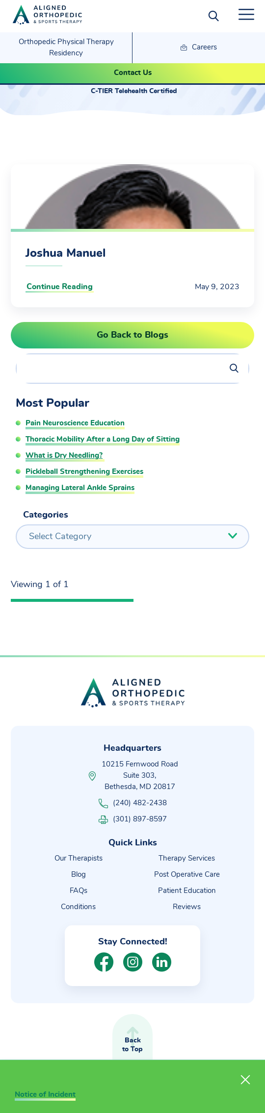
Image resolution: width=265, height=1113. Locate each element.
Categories (45, 515)
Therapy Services (187, 858)
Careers (199, 48)
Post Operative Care (187, 874)
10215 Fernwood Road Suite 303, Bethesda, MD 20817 (140, 776)
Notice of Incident (45, 1094)
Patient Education (187, 890)
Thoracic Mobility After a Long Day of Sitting (103, 439)
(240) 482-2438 (133, 803)
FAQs (78, 890)
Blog (78, 874)
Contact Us (133, 72)
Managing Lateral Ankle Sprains (80, 488)
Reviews (187, 907)
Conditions (78, 907)
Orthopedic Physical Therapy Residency (66, 47)
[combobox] (132, 536)
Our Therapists (78, 858)
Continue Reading (59, 287)
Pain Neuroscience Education (75, 423)
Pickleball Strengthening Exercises (84, 471)
